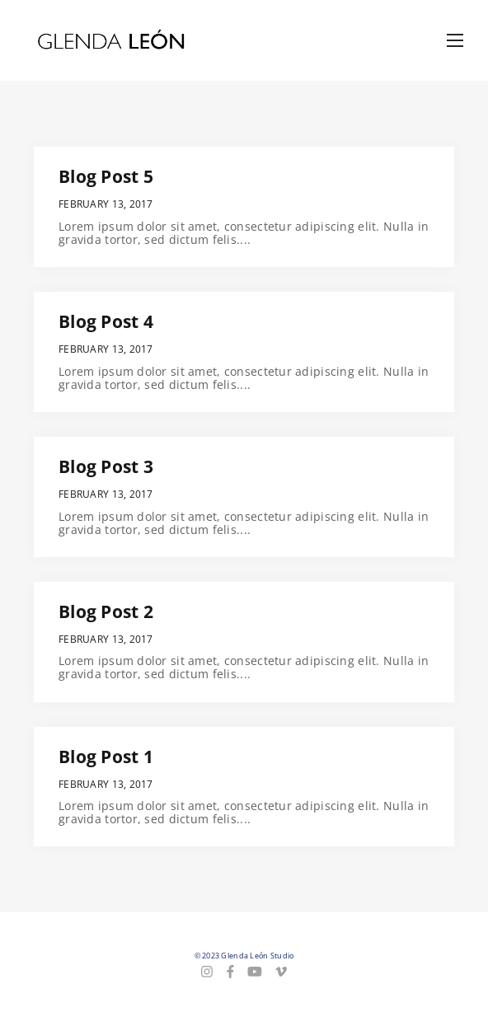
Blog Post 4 (106, 321)
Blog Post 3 (106, 466)
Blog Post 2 (106, 611)
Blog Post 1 (106, 756)
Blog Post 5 (106, 176)
